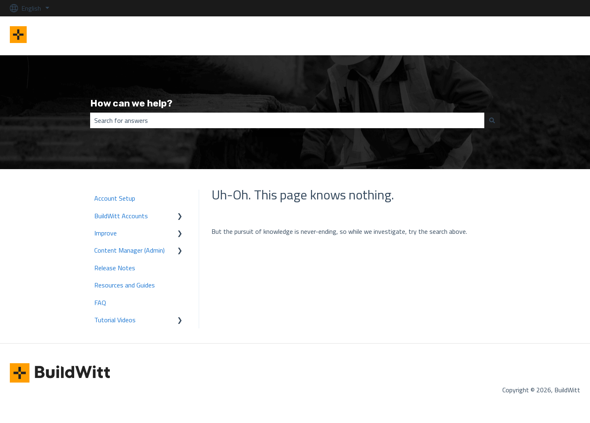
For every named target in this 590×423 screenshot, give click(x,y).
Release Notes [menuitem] (114, 268)
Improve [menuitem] (105, 233)
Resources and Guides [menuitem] (124, 285)
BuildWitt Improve (547, 36)
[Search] (492, 120)
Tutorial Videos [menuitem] (115, 320)
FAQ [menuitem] (100, 303)
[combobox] (287, 120)
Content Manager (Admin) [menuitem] (129, 250)
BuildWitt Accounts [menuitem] (121, 216)
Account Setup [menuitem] (114, 198)
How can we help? (131, 103)
